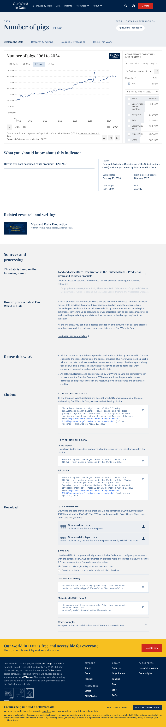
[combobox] (126, 5)
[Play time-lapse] (9, 127)
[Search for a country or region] (142, 63)
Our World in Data (20, 5)
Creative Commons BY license (93, 377)
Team (114, 691)
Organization (118, 680)
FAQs (10, 691)
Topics (88, 675)
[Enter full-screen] (117, 137)
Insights (68, 6)
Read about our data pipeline (73, 336)
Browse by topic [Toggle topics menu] (42, 6)
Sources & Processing (73, 42)
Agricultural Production (130, 28)
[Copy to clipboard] (139, 410)
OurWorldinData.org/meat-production (23, 139)
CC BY (43, 139)
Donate (145, 6)
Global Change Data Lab (49, 671)
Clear (155, 78)
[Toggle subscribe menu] (133, 6)
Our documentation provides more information (106, 564)
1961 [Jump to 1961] (17, 127)
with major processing (122, 167)
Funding (116, 686)
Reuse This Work (102, 42)
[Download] (104, 137)
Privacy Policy (136, 718)
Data (58, 6)
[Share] (110, 137)
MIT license (27, 684)
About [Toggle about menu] (97, 6)
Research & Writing (42, 42)
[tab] (13, 64)
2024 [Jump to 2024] (115, 127)
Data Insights (145, 680)
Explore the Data (13, 42)
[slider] (24, 127)
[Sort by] (139, 71)
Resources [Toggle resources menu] (82, 6)
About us (116, 675)
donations (46, 711)
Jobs (114, 697)
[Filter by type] (142, 91)
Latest (88, 698)
